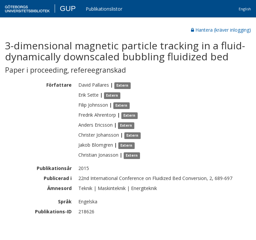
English (245, 8)
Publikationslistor (104, 9)
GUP (68, 8)
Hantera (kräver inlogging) (221, 30)
